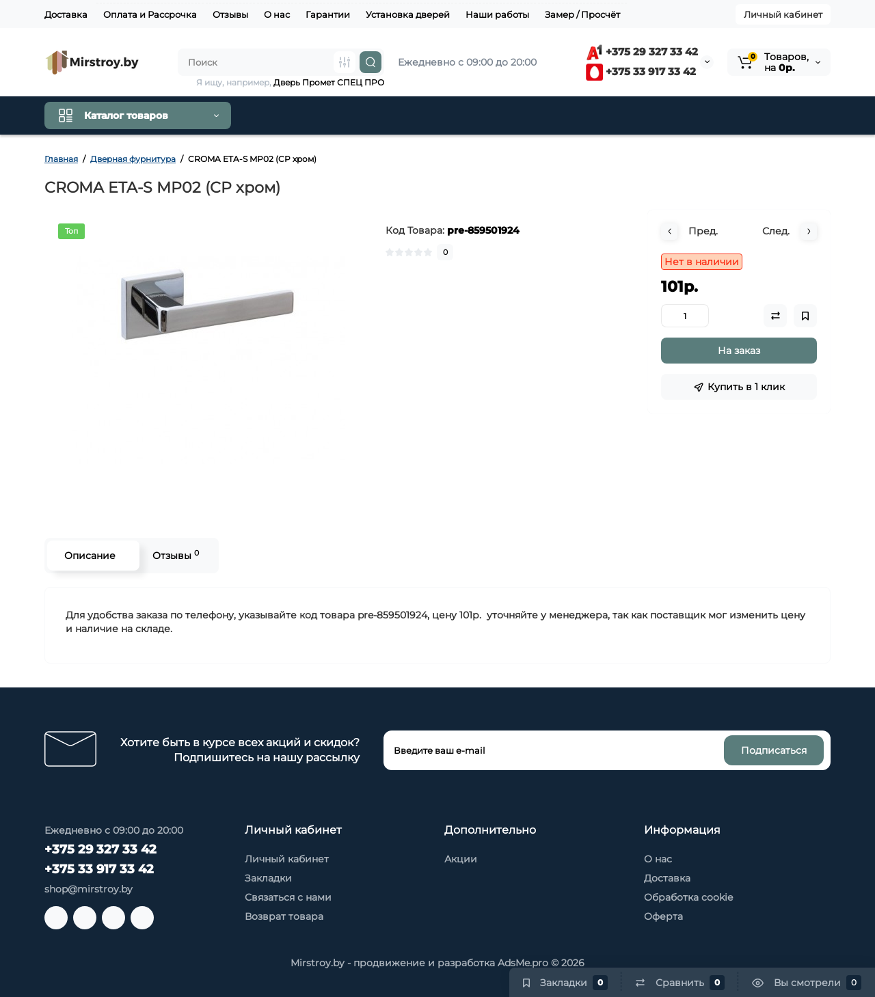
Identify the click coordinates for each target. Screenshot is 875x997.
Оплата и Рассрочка (150, 14)
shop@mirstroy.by (88, 889)
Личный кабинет (783, 14)
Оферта (663, 916)
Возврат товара (284, 916)
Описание (90, 555)
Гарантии (328, 14)
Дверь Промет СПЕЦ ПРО (328, 82)
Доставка (66, 14)
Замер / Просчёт (582, 14)
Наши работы (497, 14)
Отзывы (230, 14)
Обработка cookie (688, 897)
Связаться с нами (288, 897)
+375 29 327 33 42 (642, 51)
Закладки (268, 878)
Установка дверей (408, 14)
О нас (277, 14)
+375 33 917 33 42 (641, 71)
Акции (460, 859)
